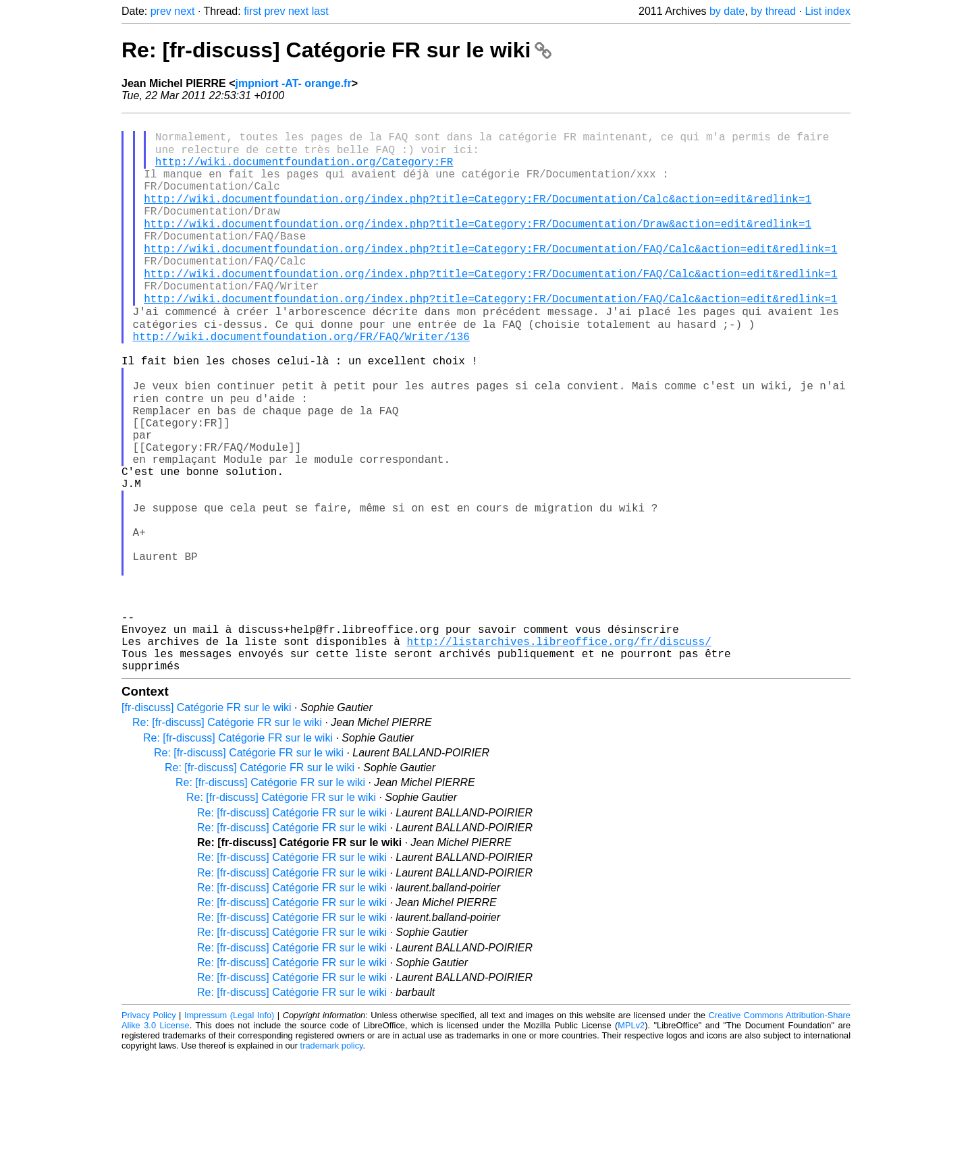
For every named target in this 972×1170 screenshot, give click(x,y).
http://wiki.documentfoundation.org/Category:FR (304, 170)
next (184, 11)
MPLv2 (631, 1139)
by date (727, 11)
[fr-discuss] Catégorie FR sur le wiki (207, 821)
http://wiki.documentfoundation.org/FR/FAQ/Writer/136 (301, 378)
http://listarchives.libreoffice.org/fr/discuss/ (558, 749)
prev (161, 11)
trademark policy (331, 1159)
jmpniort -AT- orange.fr (294, 83)
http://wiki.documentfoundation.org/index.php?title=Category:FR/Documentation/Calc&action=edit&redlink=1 (477, 215)
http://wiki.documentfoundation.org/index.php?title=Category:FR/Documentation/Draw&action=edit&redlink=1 (477, 245)
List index (827, 11)
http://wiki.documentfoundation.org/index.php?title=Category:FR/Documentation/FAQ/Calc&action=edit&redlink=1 (490, 274)
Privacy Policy (149, 1129)
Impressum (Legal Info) (229, 1129)
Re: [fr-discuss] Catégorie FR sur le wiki (336, 50)
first (252, 11)
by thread (773, 11)
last (320, 11)
